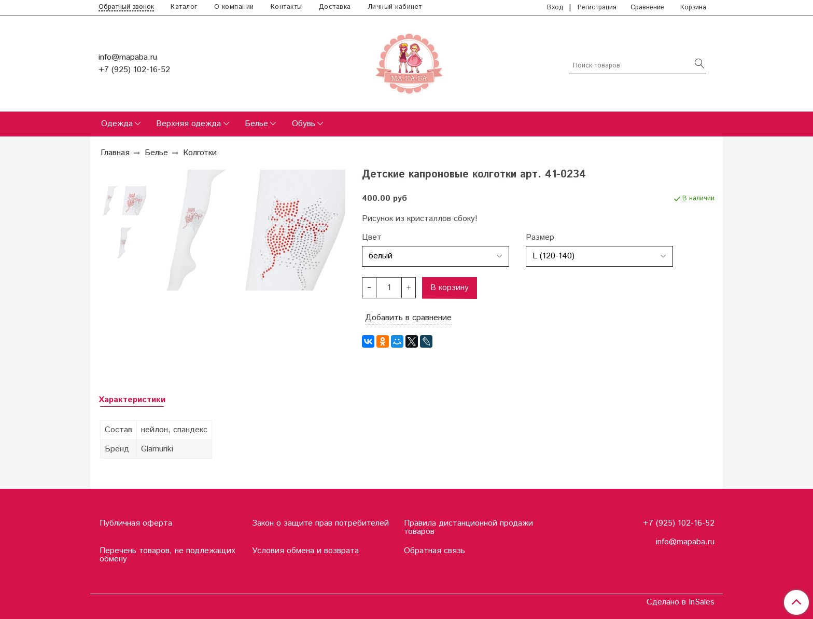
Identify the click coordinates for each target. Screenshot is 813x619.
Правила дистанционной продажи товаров (468, 527)
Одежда (117, 124)
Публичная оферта (136, 523)
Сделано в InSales (680, 602)
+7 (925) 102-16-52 (134, 70)
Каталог (184, 7)
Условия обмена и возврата (305, 551)
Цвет (372, 237)
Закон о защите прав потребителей (320, 523)
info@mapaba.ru (128, 57)
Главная (115, 153)
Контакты (286, 7)
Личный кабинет (395, 7)
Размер (540, 237)
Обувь (303, 124)
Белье (256, 124)
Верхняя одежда (188, 124)
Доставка (335, 7)
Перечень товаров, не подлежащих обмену (167, 555)
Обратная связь (434, 551)
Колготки (200, 153)
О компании (234, 7)
